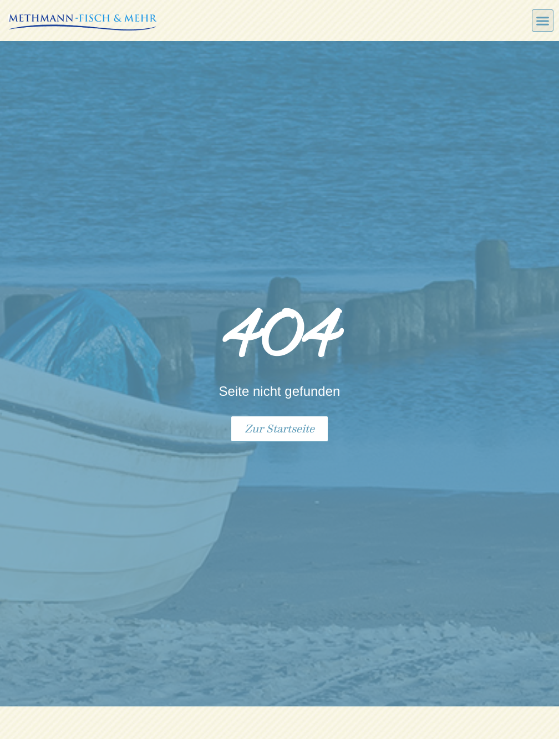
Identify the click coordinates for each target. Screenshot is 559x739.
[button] (543, 20)
